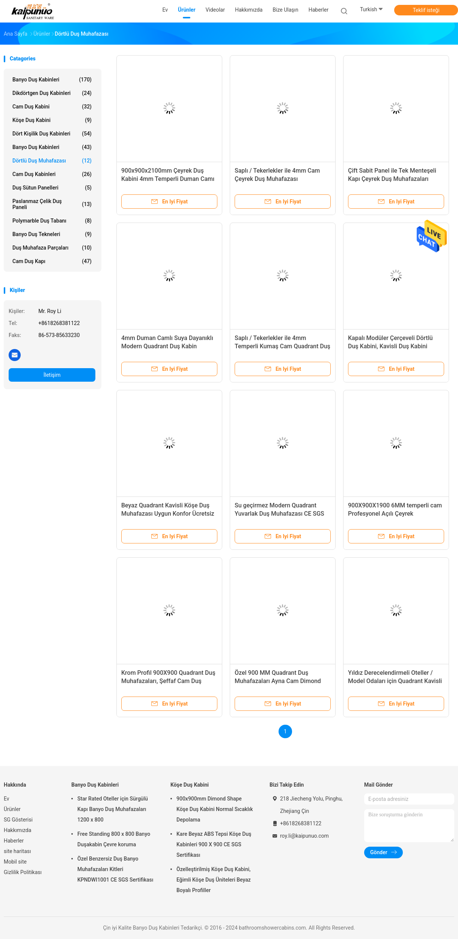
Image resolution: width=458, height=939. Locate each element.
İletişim (52, 375)
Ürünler (12, 809)
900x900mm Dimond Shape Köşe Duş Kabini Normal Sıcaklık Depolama (214, 809)
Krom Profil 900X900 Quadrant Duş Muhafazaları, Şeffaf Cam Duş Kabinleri (168, 681)
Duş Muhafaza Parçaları (52, 247)
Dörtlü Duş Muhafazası (52, 160)
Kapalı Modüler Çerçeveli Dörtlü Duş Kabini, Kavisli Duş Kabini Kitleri (390, 346)
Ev (6, 799)
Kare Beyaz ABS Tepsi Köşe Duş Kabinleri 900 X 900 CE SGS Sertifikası (213, 844)
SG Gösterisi (18, 820)
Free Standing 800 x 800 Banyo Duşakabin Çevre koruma (113, 839)
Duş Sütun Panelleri (52, 187)
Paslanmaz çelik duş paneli (52, 204)
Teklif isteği (426, 10)
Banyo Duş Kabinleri (52, 79)
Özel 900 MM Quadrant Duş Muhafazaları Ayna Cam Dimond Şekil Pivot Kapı (278, 681)
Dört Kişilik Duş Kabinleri (52, 133)
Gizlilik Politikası (23, 872)
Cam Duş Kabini (52, 106)
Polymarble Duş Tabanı (52, 220)
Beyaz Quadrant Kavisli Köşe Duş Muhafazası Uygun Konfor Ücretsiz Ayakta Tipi (167, 513)
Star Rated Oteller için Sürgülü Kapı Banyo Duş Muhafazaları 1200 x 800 (112, 809)
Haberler (14, 841)
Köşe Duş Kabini (52, 120)
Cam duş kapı (52, 261)
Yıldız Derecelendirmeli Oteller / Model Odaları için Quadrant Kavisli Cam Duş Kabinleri (395, 681)
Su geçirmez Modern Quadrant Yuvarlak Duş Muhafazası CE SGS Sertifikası (279, 513)
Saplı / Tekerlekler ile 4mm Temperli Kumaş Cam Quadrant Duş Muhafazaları (282, 346)
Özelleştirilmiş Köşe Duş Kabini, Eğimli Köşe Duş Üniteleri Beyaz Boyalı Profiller (213, 879)
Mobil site (15, 862)
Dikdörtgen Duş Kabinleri (52, 93)
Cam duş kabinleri (52, 174)
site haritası (17, 851)
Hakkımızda (17, 830)
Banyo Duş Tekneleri (52, 234)
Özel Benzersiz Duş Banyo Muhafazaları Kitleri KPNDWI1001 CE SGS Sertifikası (115, 869)
